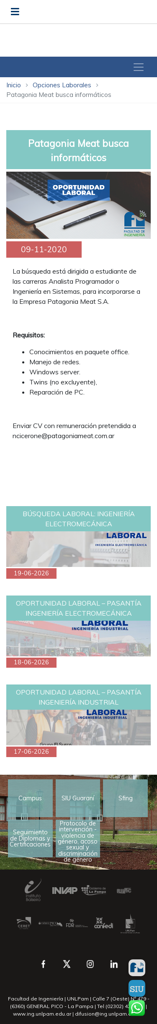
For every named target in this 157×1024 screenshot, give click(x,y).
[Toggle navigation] (138, 67)
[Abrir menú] (15, 11)
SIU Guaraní (78, 798)
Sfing (125, 798)
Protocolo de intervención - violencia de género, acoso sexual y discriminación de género (78, 838)
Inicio (13, 85)
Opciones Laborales (62, 85)
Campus (30, 798)
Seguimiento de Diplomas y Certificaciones (30, 838)
